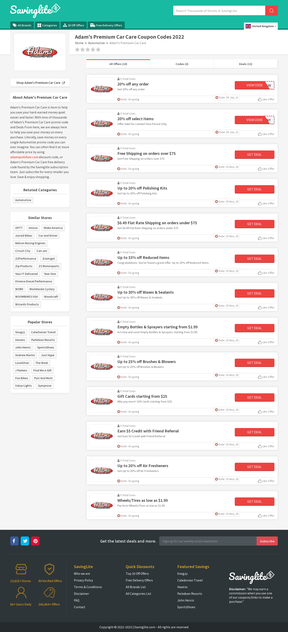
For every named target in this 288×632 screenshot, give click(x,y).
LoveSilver (22, 363)
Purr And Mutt (43, 378)
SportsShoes (45, 347)
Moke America (53, 228)
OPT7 (18, 228)
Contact (79, 607)
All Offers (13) (118, 64)
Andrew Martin (25, 355)
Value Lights (23, 385)
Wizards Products (27, 304)
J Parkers (21, 370)
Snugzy (20, 332)
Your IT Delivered (26, 274)
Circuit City (22, 251)
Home (79, 43)
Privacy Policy (83, 580)
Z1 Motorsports (49, 266)
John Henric (23, 347)
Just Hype (47, 355)
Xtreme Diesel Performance (33, 281)
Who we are (82, 573)
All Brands (22, 25)
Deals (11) (245, 64)
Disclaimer (81, 593)
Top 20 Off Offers (137, 573)
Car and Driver (47, 235)
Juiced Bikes (23, 235)
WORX (19, 289)
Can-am (42, 251)
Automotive (96, 43)
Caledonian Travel (43, 332)
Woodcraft (51, 296)
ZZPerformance (25, 258)
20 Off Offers (73, 25)
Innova (33, 228)
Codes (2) (182, 64)
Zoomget (48, 258)
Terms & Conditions (88, 587)
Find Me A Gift (42, 370)
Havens (20, 340)
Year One (50, 274)
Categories (47, 25)
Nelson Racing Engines (30, 243)
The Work (41, 363)
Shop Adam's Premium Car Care (40, 82)
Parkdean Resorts (43, 340)
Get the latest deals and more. (128, 541)
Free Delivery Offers (106, 25)
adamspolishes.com (24, 157)
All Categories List (138, 593)
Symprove (44, 385)
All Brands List (136, 587)
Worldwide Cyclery (42, 289)
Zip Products (23, 266)
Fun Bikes (21, 378)
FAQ (76, 600)
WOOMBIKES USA (26, 296)
